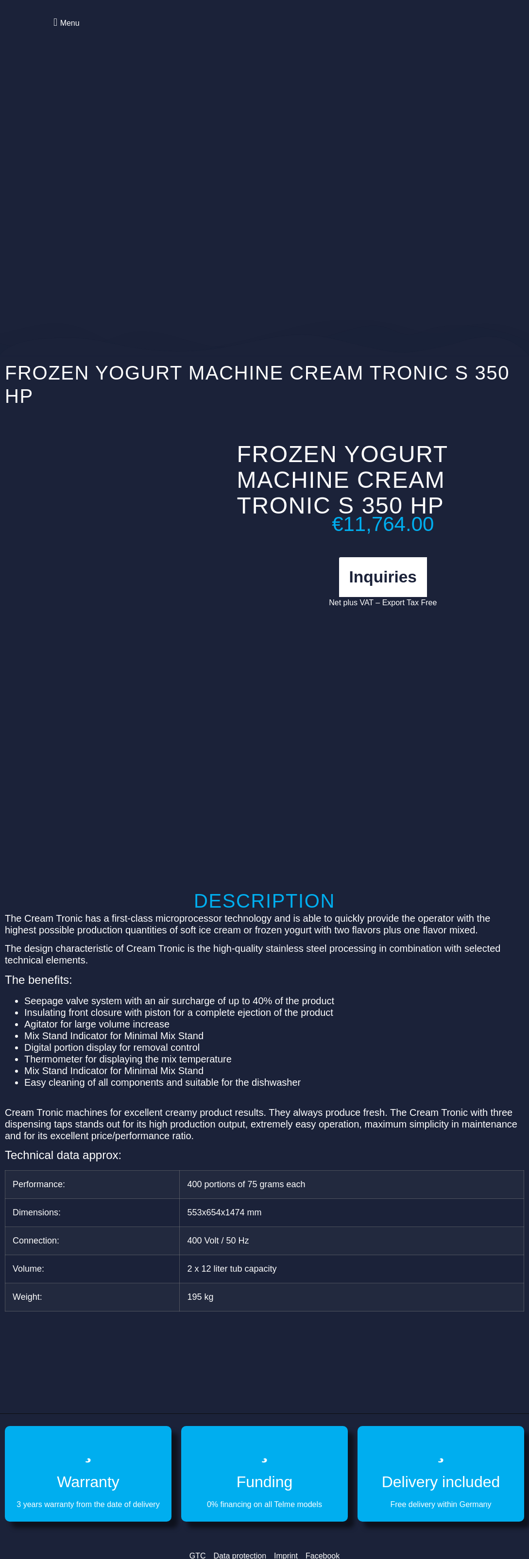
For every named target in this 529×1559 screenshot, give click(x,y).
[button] (65, 22)
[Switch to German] (454, 33)
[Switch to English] (436, 33)
